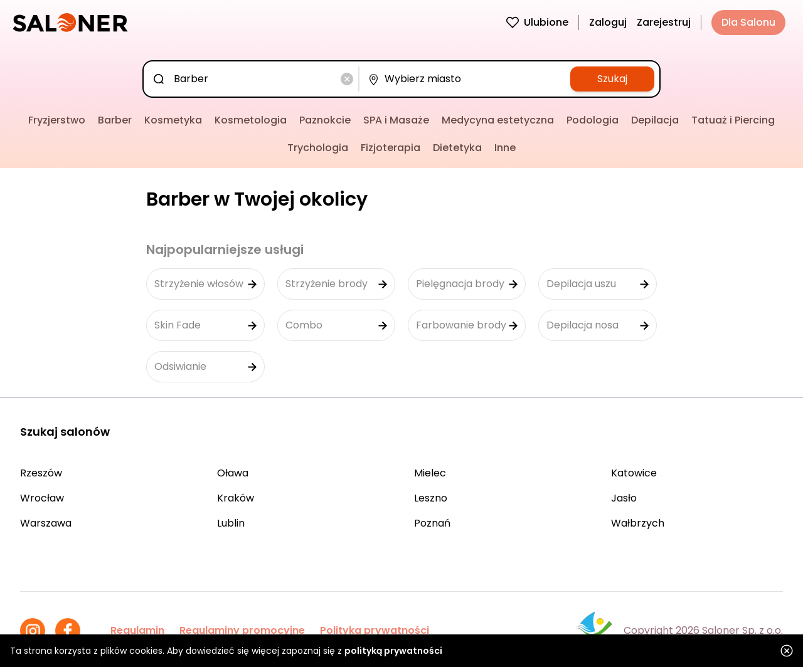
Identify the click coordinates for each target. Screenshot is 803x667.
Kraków (235, 498)
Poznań (432, 523)
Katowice (634, 473)
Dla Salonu (748, 22)
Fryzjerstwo (56, 120)
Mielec (430, 473)
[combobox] (253, 79)
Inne (505, 147)
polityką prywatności (393, 650)
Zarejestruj (664, 22)
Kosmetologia (251, 120)
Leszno (430, 498)
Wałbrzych (637, 523)
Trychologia (317, 147)
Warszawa (46, 523)
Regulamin (137, 630)
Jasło (624, 498)
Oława (232, 473)
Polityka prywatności (374, 630)
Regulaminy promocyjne (242, 630)
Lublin (231, 523)
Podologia (592, 120)
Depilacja (655, 120)
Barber (115, 120)
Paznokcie (325, 120)
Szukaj (612, 78)
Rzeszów (41, 473)
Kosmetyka (173, 120)
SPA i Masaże (396, 120)
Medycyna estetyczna (498, 120)
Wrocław (42, 498)
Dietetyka (457, 147)
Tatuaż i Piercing (733, 120)
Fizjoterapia (390, 147)
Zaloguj (608, 22)
